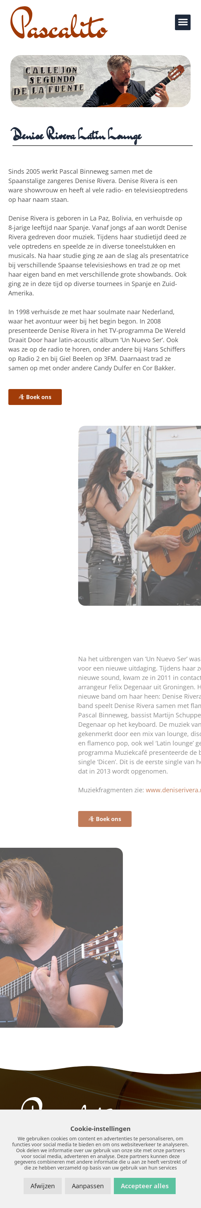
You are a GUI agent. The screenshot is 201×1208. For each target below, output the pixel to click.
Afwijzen (43, 1186)
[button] (183, 22)
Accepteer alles (145, 1186)
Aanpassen (88, 1186)
